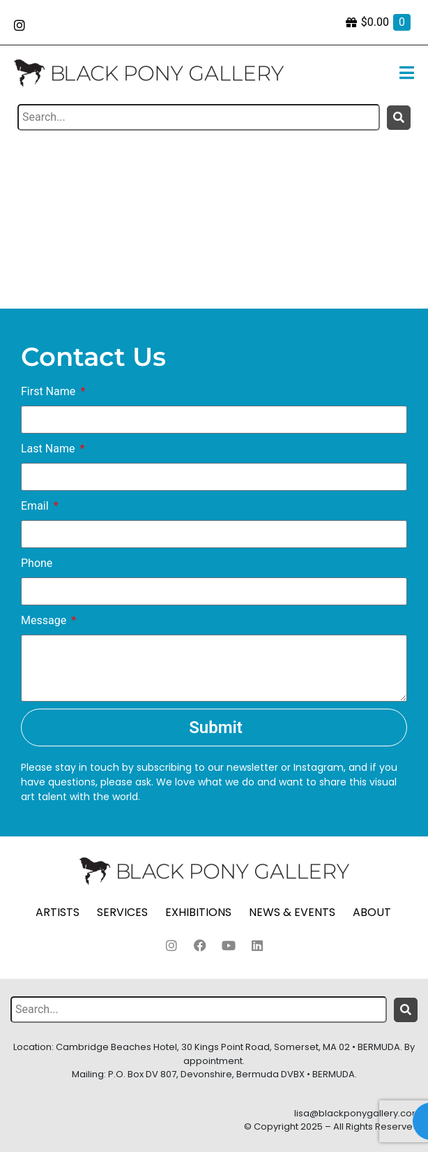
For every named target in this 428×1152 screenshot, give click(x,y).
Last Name (49, 448)
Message (45, 620)
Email (36, 505)
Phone (36, 563)
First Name (49, 391)
